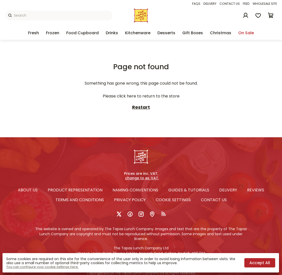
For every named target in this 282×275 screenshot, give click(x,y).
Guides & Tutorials (188, 190)
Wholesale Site (265, 4)
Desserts (166, 33)
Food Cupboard (82, 33)
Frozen (52, 33)
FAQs (196, 4)
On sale (246, 33)
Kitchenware (137, 33)
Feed (246, 4)
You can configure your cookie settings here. (42, 267)
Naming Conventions (135, 190)
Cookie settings (173, 200)
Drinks (112, 33)
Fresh (33, 33)
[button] (270, 15)
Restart (141, 107)
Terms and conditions (79, 200)
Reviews (255, 190)
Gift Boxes (192, 33)
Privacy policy (130, 200)
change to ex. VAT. (142, 178)
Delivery (209, 4)
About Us (28, 190)
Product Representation (75, 190)
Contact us (229, 4)
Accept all (259, 263)
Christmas (220, 33)
